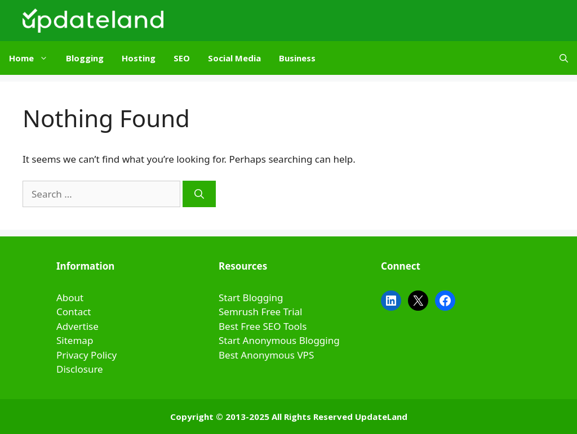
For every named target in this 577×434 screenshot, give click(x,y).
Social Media (234, 58)
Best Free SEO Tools (263, 326)
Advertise (77, 326)
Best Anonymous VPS (266, 354)
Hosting (139, 58)
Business (297, 58)
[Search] (199, 194)
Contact (73, 311)
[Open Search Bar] (564, 58)
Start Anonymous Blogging (279, 340)
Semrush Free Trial (260, 311)
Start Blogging (251, 297)
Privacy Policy (86, 354)
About (69, 297)
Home (33, 58)
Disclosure (79, 369)
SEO (182, 58)
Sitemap (74, 340)
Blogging (85, 58)
